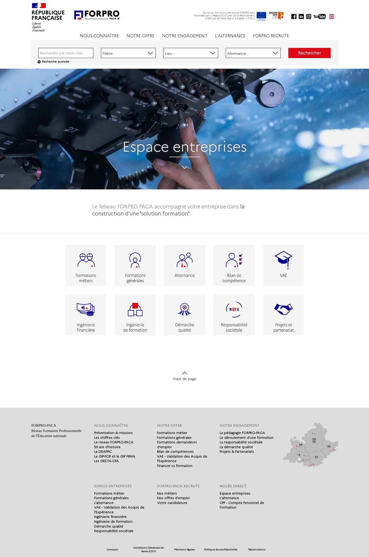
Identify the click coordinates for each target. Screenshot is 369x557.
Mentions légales (184, 549)
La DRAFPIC (103, 452)
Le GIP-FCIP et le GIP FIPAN (114, 456)
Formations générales (174, 438)
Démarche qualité (108, 526)
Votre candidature (172, 503)
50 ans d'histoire (107, 447)
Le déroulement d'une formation (246, 438)
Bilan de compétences (175, 452)
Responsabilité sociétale (113, 531)
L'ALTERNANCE (230, 35)
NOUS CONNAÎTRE (99, 35)
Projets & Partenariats (237, 452)
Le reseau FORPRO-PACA (113, 442)
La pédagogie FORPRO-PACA (242, 433)
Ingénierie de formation (113, 521)
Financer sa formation (174, 466)
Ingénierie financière (110, 517)
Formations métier (172, 433)
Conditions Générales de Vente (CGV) (148, 549)
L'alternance (103, 503)
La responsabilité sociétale (241, 442)
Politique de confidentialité (220, 549)
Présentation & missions (113, 433)
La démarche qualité (236, 447)
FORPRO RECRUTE (271, 35)
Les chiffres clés (107, 438)
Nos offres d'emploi (173, 498)
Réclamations (256, 549)
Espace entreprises (235, 493)
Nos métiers (167, 493)
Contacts (112, 549)
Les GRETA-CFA (106, 461)
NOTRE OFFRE (140, 35)
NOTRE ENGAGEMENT (184, 35)
